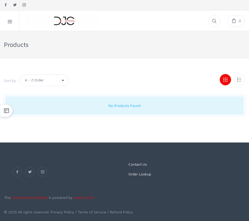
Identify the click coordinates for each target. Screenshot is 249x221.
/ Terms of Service (90, 212)
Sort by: (10, 80)
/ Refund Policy (120, 212)
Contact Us (137, 164)
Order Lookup (139, 174)
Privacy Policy (62, 212)
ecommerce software (30, 197)
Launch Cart (84, 197)
